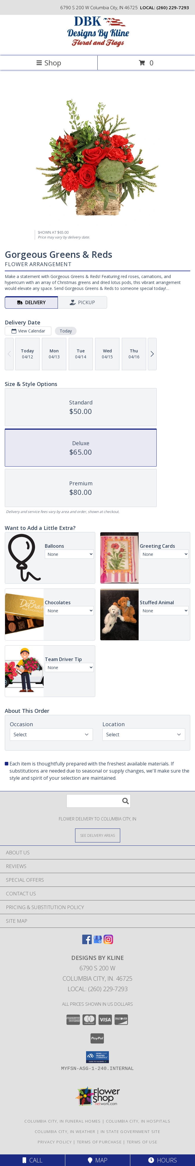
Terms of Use (142, 1142)
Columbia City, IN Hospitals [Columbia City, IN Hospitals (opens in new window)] (138, 1121)
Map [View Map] (97, 1160)
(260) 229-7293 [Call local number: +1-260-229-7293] (172, 7)
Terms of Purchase (99, 1142)
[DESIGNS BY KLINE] (97, 47)
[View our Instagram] (108, 942)
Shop (48, 63)
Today (66, 331)
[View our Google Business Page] (97, 942)
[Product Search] (98, 801)
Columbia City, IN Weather (65, 1131)
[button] (97, 1057)
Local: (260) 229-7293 (98, 989)
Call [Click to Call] (32, 1160)
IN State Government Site (130, 1131)
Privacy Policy (55, 1142)
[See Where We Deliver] (97, 835)
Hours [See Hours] (162, 1160)
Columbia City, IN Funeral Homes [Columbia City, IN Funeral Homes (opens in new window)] (62, 1121)
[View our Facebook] (87, 942)
